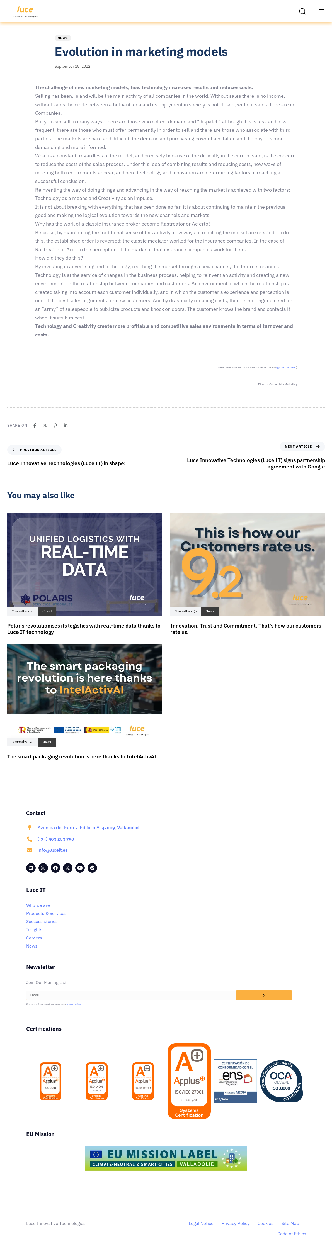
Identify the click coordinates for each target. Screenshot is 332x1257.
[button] (304, 11)
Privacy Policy (235, 1223)
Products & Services (46, 913)
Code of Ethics (291, 1233)
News (63, 38)
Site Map (290, 1223)
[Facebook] (35, 425)
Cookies (265, 1223)
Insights (34, 929)
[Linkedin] (66, 425)
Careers (34, 938)
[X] (45, 425)
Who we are (38, 905)
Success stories (42, 921)
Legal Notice (201, 1223)
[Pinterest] (55, 425)
